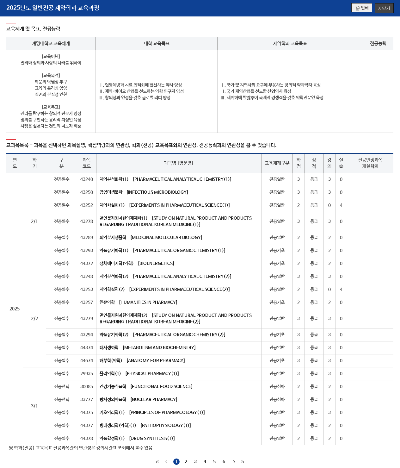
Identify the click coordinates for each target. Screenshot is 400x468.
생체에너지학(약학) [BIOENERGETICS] (137, 263)
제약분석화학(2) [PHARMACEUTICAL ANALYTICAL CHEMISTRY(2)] (166, 276)
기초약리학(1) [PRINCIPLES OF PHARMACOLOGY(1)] (152, 412)
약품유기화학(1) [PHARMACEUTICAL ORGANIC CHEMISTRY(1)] (163, 250)
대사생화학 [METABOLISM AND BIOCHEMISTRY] (148, 347)
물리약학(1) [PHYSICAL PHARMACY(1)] (139, 373)
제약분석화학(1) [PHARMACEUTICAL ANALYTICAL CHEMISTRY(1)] (166, 179)
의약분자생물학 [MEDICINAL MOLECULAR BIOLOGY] (151, 237)
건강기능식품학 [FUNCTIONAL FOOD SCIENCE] (146, 386)
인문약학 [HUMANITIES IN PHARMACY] (139, 302)
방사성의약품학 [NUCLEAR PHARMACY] (139, 399)
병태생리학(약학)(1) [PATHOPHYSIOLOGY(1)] (145, 425)
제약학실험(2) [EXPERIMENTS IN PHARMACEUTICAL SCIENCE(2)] (165, 289)
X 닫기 (384, 8)
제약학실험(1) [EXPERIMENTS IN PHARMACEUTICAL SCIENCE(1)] (165, 205)
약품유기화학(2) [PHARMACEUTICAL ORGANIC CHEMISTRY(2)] (163, 334)
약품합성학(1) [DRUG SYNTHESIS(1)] (137, 438)
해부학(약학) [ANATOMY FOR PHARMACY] (142, 360)
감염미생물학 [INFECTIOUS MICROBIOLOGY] (144, 192)
